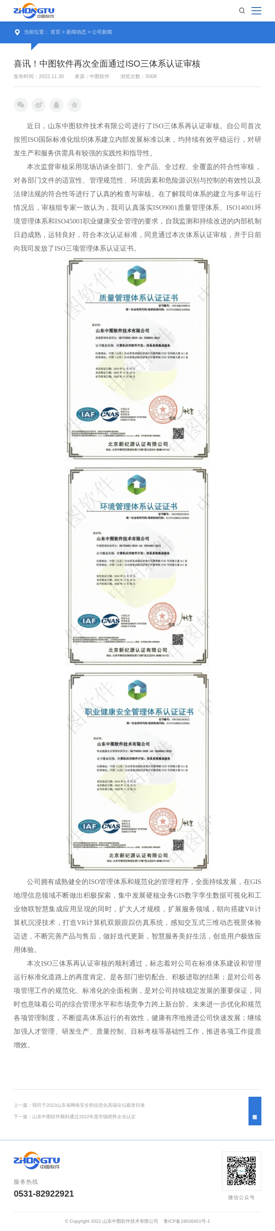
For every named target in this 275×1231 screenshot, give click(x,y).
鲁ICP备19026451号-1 (187, 1221)
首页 (55, 32)
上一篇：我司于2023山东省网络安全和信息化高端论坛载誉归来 (79, 1105)
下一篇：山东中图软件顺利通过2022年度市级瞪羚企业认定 (75, 1116)
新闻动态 (77, 32)
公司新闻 (102, 32)
